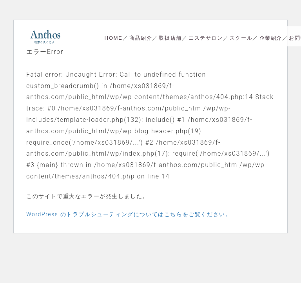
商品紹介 (140, 38)
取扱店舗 (170, 38)
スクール (241, 38)
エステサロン (206, 38)
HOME (114, 38)
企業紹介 (270, 38)
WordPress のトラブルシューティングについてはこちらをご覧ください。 (128, 214)
